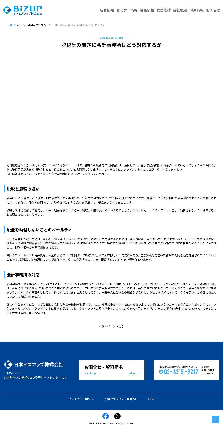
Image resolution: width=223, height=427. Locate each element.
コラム (150, 399)
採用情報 (197, 10)
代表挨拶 (163, 10)
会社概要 (180, 10)
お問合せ (213, 10)
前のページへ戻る (113, 326)
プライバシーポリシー (82, 399)
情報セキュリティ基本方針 (121, 399)
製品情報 (147, 10)
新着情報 (107, 10)
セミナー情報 (127, 10)
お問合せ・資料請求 (111, 370)
